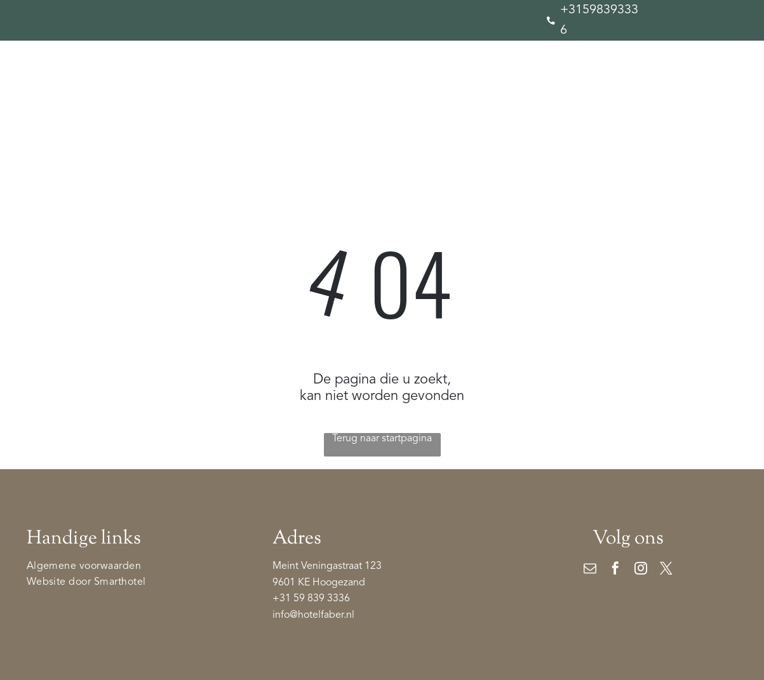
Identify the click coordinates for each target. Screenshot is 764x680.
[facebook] (615, 570)
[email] (590, 570)
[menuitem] (77, 123)
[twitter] (666, 570)
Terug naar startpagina (382, 439)
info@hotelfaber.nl (313, 615)
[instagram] (640, 570)
